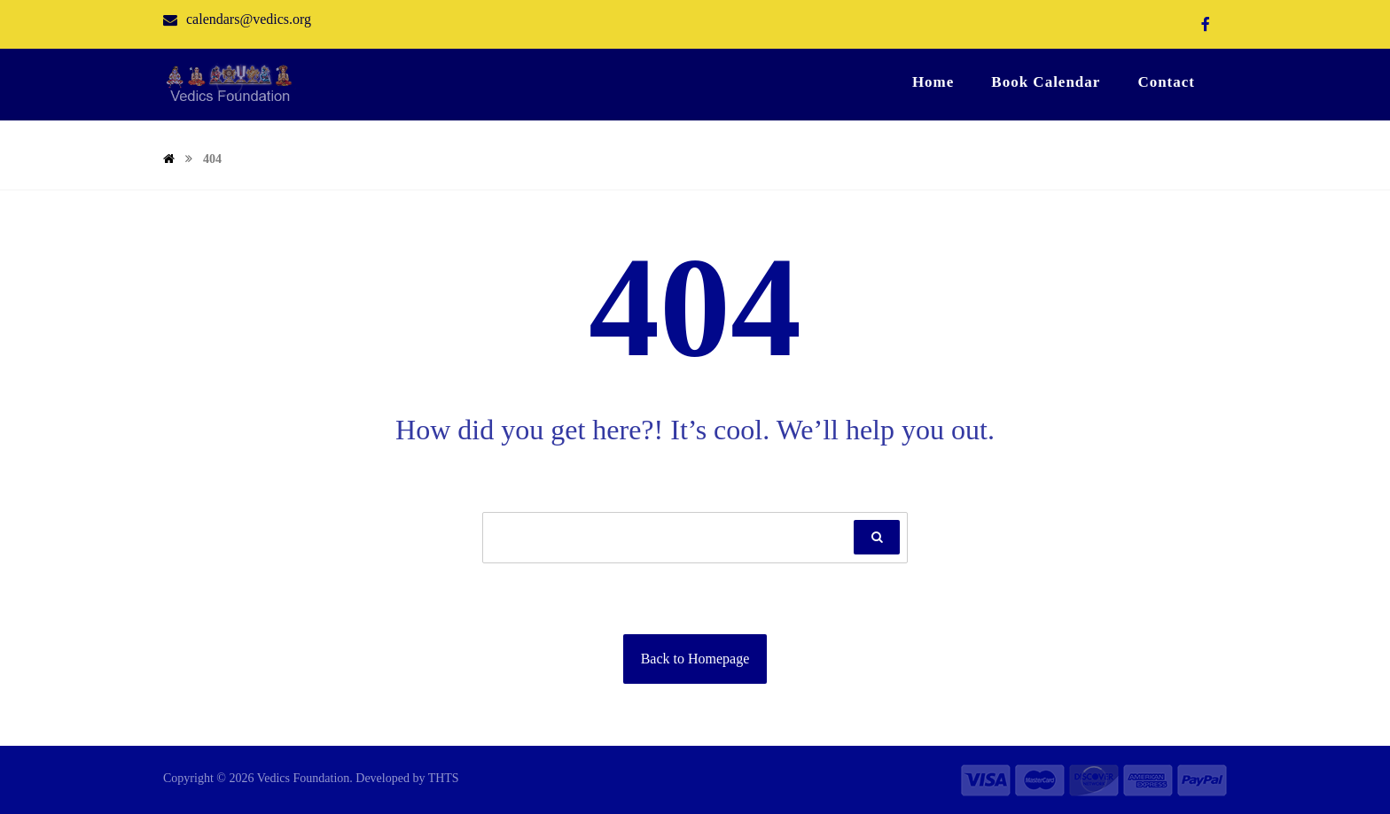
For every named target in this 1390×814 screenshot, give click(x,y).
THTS (443, 778)
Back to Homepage (695, 658)
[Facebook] (1206, 24)
